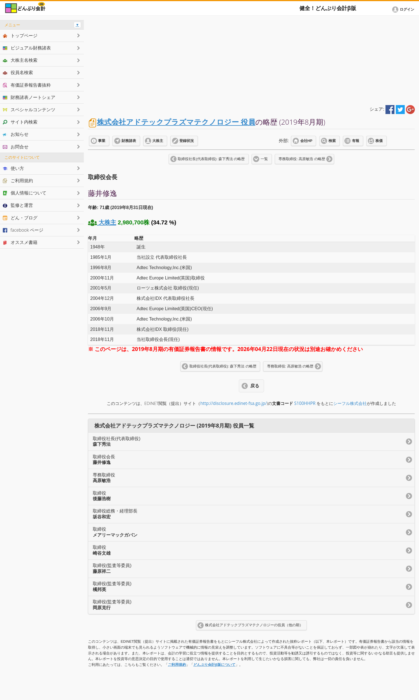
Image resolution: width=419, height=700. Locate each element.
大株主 (157, 141)
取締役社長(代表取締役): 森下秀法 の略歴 (211, 159)
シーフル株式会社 (350, 403)
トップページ (20, 35)
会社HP (306, 141)
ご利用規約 (177, 665)
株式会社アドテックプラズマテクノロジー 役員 (176, 122)
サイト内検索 (20, 122)
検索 (332, 141)
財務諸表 (129, 141)
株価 (379, 141)
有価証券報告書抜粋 (27, 85)
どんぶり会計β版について (214, 665)
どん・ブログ (20, 218)
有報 (355, 141)
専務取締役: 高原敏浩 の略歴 (301, 159)
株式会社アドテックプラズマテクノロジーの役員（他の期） (254, 625)
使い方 (13, 168)
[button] (404, 9)
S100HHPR (304, 403)
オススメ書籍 (20, 242)
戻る (254, 385)
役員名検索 (18, 72)
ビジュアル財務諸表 (27, 48)
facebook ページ (23, 230)
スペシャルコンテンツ (29, 109)
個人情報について (24, 193)
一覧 (264, 159)
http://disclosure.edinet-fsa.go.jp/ (233, 403)
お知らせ (15, 134)
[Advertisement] (251, 59)
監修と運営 (18, 205)
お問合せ (15, 147)
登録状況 (186, 141)
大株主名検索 (20, 60)
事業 (101, 141)
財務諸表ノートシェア (29, 97)
